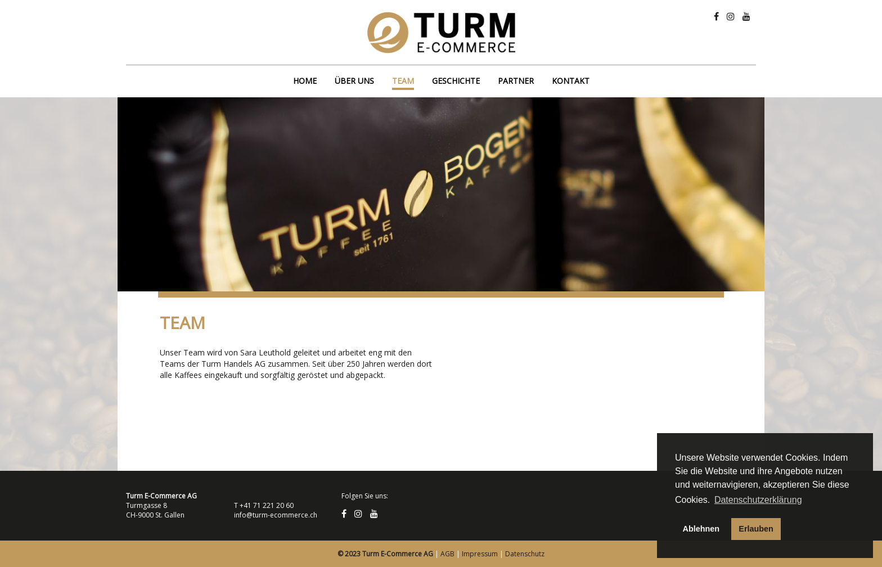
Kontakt (571, 80)
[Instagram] (731, 16)
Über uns (354, 80)
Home (305, 80)
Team (403, 80)
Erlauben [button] (756, 528)
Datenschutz (524, 554)
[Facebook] (716, 16)
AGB (447, 554)
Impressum (480, 554)
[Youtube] (746, 16)
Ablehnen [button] (701, 528)
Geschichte (456, 80)
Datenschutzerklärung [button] (758, 500)
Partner (516, 80)
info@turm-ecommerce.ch (275, 515)
